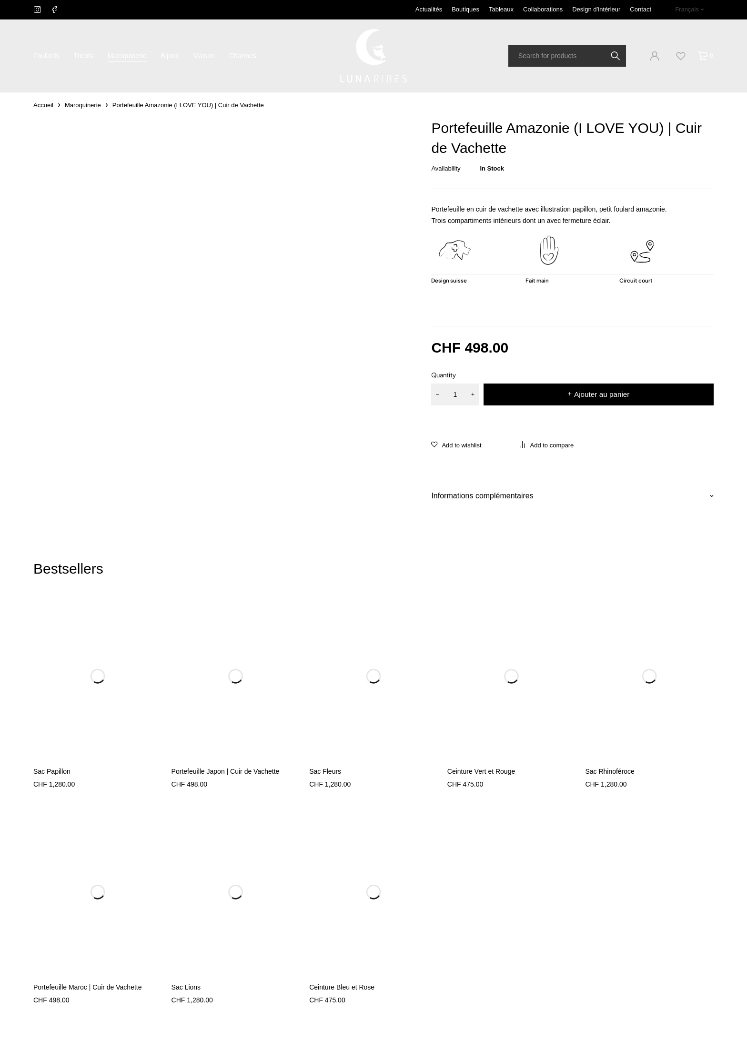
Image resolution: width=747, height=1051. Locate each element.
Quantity (443, 375)
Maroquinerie (83, 105)
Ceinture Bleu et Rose (341, 987)
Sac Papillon (52, 771)
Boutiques (465, 9)
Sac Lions (186, 987)
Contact (640, 9)
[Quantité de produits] (455, 394)
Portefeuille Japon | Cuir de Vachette (226, 771)
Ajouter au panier (602, 394)
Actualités (428, 9)
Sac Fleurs (325, 771)
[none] (689, 9)
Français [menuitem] (687, 9)
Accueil (43, 105)
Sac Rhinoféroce (610, 771)
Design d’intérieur (596, 9)
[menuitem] (689, 9)
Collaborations (543, 9)
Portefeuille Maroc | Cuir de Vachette (87, 987)
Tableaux (501, 9)
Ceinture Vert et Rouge (481, 771)
